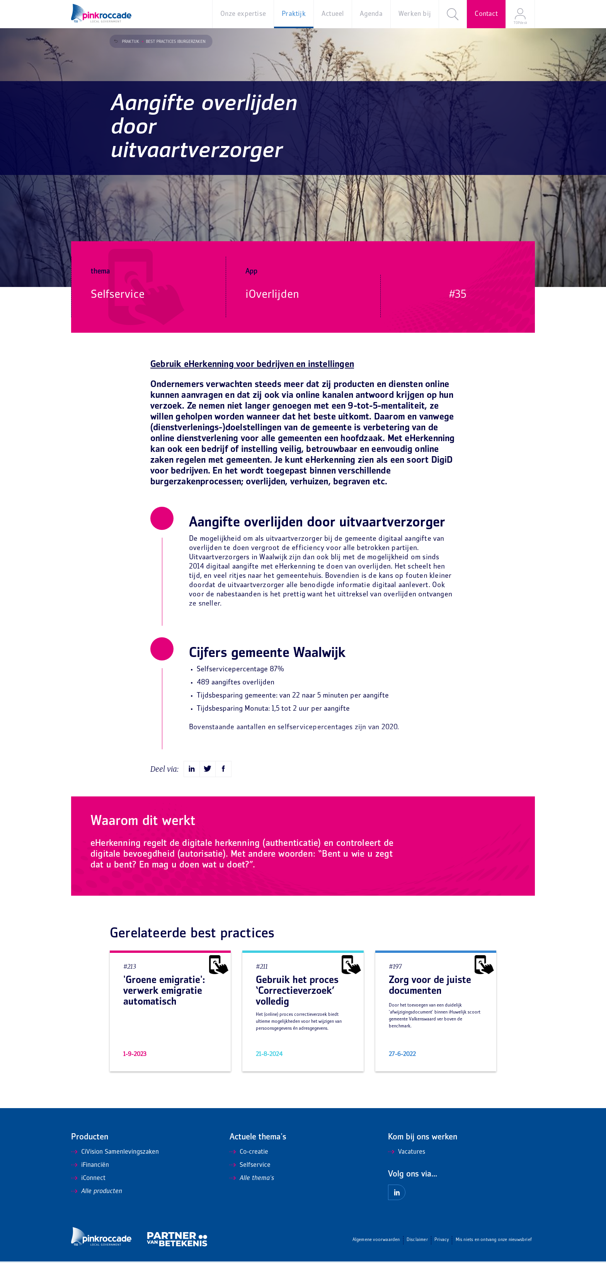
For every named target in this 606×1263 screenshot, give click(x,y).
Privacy (441, 1240)
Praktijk (127, 42)
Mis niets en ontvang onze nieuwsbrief (494, 1240)
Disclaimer (417, 1240)
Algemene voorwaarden (376, 1240)
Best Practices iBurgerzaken (172, 42)
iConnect (88, 1178)
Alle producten (96, 1191)
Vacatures (406, 1152)
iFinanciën (90, 1165)
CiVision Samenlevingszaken (115, 1152)
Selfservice (250, 1165)
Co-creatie (249, 1152)
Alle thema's (252, 1178)
